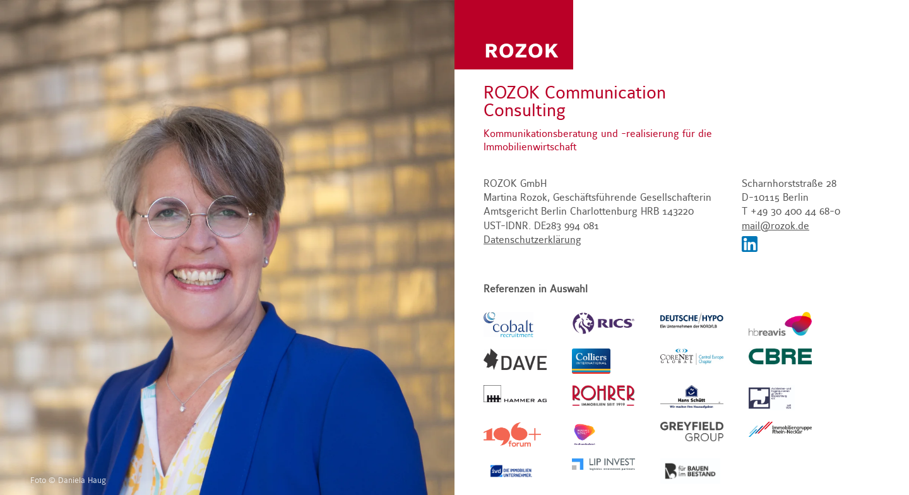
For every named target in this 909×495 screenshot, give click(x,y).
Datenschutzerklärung (532, 240)
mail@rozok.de (775, 226)
